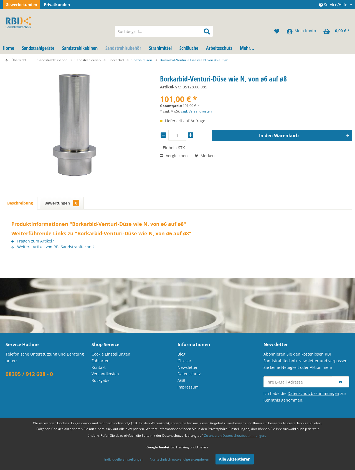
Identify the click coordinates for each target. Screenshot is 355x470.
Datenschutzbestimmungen (313, 393)
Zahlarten (101, 360)
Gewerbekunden (21, 4)
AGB (181, 380)
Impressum (188, 387)
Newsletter (188, 367)
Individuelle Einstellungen (123, 459)
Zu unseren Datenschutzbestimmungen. (235, 435)
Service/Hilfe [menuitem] (333, 4)
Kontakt (99, 367)
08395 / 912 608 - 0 (29, 374)
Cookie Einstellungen (111, 354)
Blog (182, 354)
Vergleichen (174, 155)
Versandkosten (105, 373)
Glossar (184, 360)
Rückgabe (101, 380)
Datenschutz (189, 373)
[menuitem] (164, 31)
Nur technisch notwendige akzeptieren (179, 459)
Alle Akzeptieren (234, 459)
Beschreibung (20, 203)
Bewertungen (61, 203)
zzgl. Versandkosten (196, 111)
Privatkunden (57, 4)
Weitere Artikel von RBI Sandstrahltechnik (53, 246)
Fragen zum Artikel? (32, 241)
